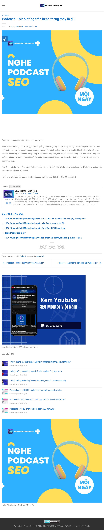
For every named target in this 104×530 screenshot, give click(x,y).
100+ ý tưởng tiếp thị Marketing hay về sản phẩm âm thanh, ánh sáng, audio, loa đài (43, 238)
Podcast (5, 15)
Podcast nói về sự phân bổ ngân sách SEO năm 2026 (32, 409)
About (5, 187)
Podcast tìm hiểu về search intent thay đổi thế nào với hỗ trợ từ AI (37, 399)
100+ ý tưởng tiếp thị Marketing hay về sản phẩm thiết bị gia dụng (35, 228)
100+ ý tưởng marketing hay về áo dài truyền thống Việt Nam (35, 371)
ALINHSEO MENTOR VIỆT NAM (50, 526)
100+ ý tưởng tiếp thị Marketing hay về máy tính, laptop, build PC (34, 223)
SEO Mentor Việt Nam (29, 26)
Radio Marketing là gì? (15, 233)
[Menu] (3, 5)
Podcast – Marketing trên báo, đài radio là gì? (80, 263)
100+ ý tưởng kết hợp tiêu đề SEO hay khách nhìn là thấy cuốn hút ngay (40, 362)
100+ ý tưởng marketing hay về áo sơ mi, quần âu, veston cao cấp (37, 380)
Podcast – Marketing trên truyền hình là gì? (23, 263)
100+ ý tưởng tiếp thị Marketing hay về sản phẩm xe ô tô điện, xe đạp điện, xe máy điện (45, 218)
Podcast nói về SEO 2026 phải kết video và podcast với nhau (35, 390)
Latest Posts (15, 187)
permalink (40, 256)
